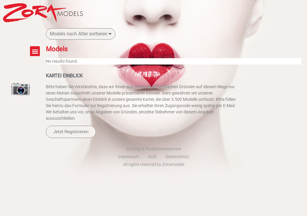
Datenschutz (177, 156)
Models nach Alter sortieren (81, 34)
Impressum (128, 156)
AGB (152, 156)
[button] (35, 51)
